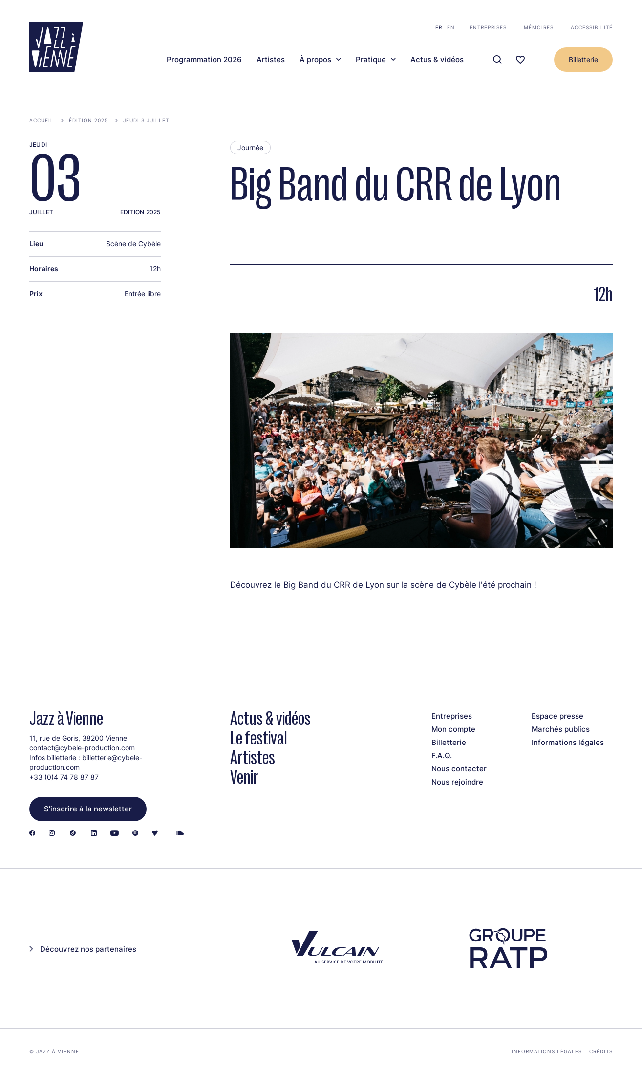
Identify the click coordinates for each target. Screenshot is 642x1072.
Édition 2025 (88, 120)
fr (438, 27)
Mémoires (539, 27)
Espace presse (557, 716)
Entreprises (488, 27)
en (451, 27)
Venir (244, 777)
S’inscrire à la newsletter (88, 809)
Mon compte (453, 729)
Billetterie (583, 59)
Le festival (258, 738)
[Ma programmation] (520, 59)
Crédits (601, 1051)
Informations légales (568, 742)
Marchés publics (561, 729)
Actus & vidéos (437, 60)
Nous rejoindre (457, 782)
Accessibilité (592, 27)
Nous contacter (459, 769)
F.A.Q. (441, 755)
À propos (315, 60)
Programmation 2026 (204, 60)
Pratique (371, 60)
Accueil (41, 120)
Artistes (271, 60)
